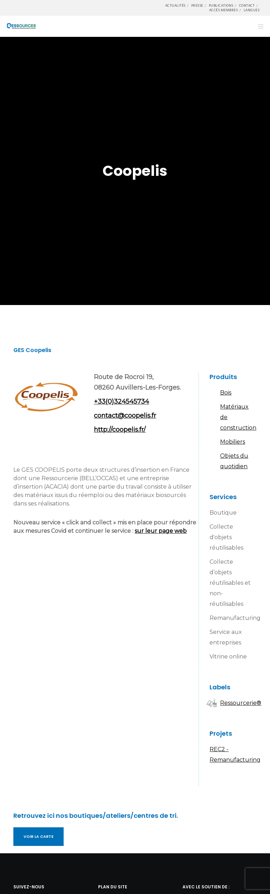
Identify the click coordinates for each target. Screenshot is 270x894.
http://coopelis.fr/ (120, 429)
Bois (225, 392)
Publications (221, 5)
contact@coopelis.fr (125, 415)
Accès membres (223, 10)
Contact (247, 5)
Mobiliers (232, 441)
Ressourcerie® (240, 703)
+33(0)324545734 (121, 401)
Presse (197, 5)
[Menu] (258, 26)
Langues (252, 10)
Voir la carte (38, 836)
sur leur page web (161, 531)
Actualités (175, 5)
